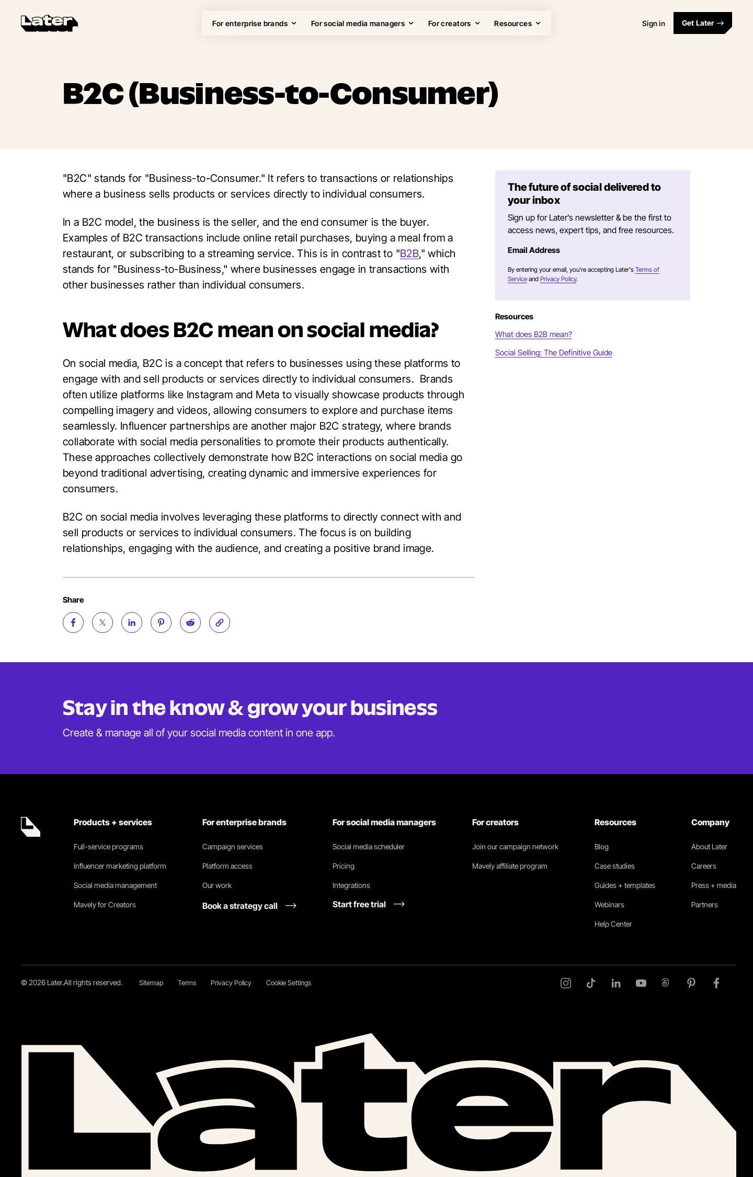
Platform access (227, 865)
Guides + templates (625, 885)
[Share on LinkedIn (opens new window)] (131, 622)
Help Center (613, 923)
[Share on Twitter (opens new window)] (102, 622)
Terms (187, 982)
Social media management (115, 885)
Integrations (351, 885)
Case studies (615, 865)
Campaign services (232, 846)
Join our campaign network (515, 846)
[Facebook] (716, 983)
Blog (602, 846)
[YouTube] (641, 983)
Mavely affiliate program (509, 865)
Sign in (653, 23)
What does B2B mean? (533, 334)
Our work (217, 885)
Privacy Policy (558, 279)
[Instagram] (566, 983)
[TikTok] (591, 983)
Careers (703, 865)
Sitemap (151, 982)
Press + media (713, 885)
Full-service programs (108, 846)
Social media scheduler (369, 846)
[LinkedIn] (616, 983)
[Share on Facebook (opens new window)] (73, 622)
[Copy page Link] (219, 622)
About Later (709, 846)
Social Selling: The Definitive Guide (553, 352)
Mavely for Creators (105, 904)
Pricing (344, 865)
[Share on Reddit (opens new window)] (190, 622)
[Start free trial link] (369, 904)
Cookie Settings (288, 982)
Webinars (609, 904)
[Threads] (666, 983)
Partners (704, 904)
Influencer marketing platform (120, 865)
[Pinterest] (691, 983)
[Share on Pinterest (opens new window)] (161, 622)
